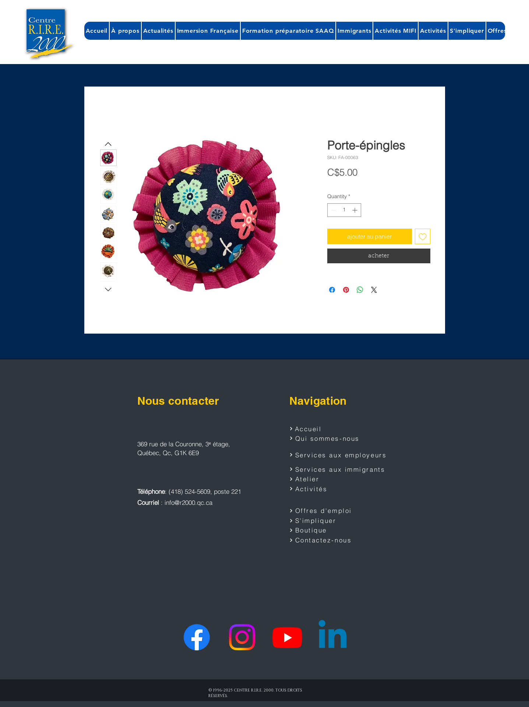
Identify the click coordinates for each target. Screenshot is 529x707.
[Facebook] (196, 637)
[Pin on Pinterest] (346, 289)
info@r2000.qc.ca (188, 502)
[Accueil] (315, 428)
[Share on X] (374, 289)
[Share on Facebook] (332, 289)
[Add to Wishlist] (422, 236)
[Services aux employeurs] (340, 454)
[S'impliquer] (324, 520)
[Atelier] (324, 478)
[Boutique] (324, 530)
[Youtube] (287, 637)
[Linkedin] (332, 637)
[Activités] (324, 488)
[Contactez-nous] (324, 540)
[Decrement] (333, 210)
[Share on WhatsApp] (360, 289)
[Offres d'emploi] (324, 510)
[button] (125, 31)
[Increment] (355, 210)
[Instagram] (242, 637)
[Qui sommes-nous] (329, 438)
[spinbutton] (344, 210)
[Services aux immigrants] (338, 469)
